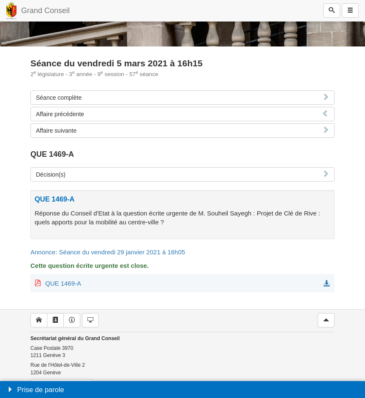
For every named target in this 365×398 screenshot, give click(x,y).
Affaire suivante (56, 130)
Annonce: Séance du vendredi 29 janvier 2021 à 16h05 (107, 252)
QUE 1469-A (63, 283)
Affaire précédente (60, 114)
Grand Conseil (45, 10)
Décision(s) (50, 174)
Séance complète (59, 97)
